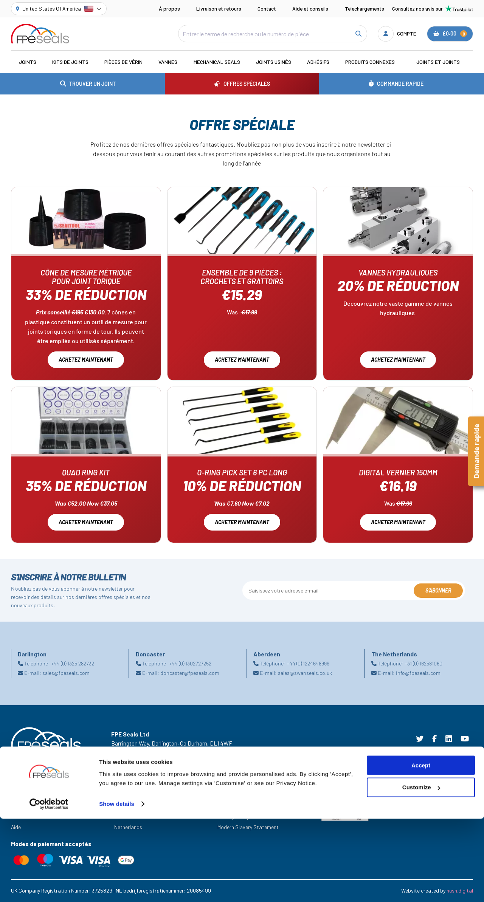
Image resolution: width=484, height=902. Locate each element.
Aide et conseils (310, 8)
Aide (16, 827)
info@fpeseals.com (418, 673)
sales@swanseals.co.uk (305, 673)
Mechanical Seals (217, 62)
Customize (421, 871)
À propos (169, 8)
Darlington (126, 806)
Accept (420, 848)
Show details (116, 887)
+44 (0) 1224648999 (308, 663)
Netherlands (128, 827)
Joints (27, 62)
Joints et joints (438, 62)
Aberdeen (125, 795)
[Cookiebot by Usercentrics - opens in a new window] (49, 887)
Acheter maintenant (86, 522)
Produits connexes (370, 62)
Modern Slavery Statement (248, 827)
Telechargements (364, 8)
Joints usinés (273, 62)
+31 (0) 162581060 (423, 663)
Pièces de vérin (123, 62)
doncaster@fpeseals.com (189, 673)
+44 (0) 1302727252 (190, 663)
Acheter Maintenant (242, 522)
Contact (267, 8)
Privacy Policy (233, 816)
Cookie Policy (232, 806)
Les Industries (27, 795)
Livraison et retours (218, 8)
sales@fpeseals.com (66, 673)
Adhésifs (318, 62)
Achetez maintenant (86, 359)
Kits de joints (70, 62)
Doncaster (126, 816)
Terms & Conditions (239, 795)
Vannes (167, 62)
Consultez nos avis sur (432, 8)
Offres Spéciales (30, 806)
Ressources (24, 816)
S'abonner (438, 590)
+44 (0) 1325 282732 (72, 663)
